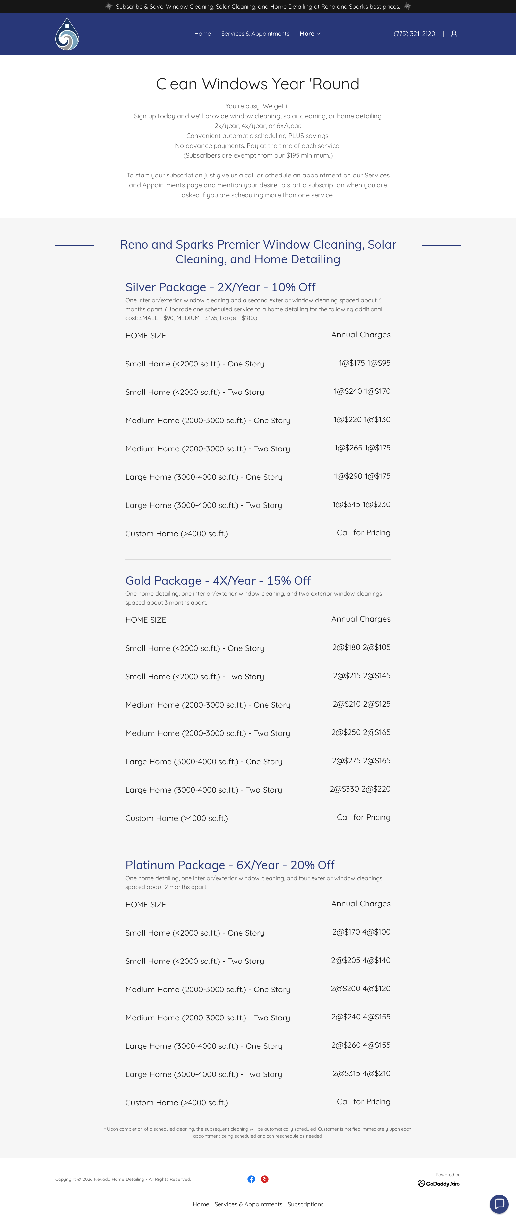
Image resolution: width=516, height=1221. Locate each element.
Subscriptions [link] (305, 1204)
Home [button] (201, 1204)
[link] (67, 33)
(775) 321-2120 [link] (414, 33)
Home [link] (202, 33)
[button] (310, 34)
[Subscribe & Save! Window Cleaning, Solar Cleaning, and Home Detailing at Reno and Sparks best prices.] (258, 6)
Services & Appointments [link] (255, 33)
